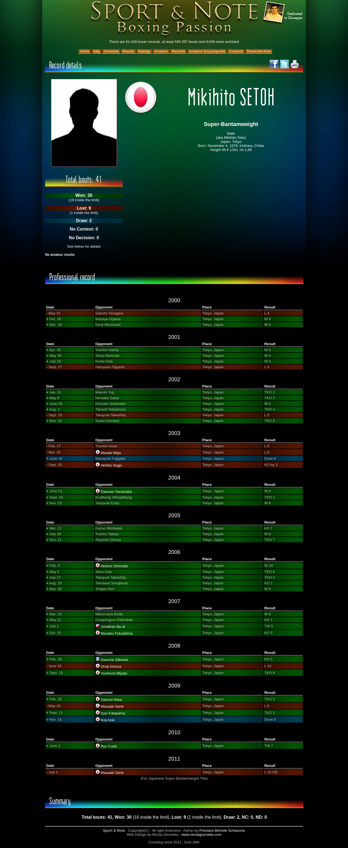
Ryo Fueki (109, 746)
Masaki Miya (111, 453)
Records (178, 51)
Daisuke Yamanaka (116, 492)
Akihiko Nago (111, 465)
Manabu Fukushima (116, 633)
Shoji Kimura (111, 666)
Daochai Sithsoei (114, 660)
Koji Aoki (107, 720)
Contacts (236, 51)
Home (85, 51)
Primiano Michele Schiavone (222, 830)
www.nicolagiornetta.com (201, 835)
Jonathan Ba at (113, 627)
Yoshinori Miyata (114, 673)
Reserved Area (259, 51)
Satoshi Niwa (111, 700)
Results (128, 51)
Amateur (161, 51)
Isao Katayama (113, 713)
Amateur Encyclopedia (207, 51)
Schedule (111, 51)
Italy (96, 51)
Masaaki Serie (112, 706)
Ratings (144, 51)
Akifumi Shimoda (114, 566)
